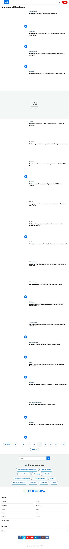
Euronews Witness (35, 402)
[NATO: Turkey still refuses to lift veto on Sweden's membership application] (48, 271)
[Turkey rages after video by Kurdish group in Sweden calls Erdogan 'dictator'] (48, 151)
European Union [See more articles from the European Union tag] (40, 478)
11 (23, 444)
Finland (31, 71)
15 (45, 444)
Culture (3, 517)
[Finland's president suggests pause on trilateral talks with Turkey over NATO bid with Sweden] (48, 40)
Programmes (5, 520)
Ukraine (31, 201)
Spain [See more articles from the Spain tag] (52, 478)
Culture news (33, 242)
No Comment (33, 342)
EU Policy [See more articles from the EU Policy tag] (44, 482)
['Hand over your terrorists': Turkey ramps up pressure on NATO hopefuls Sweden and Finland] (48, 131)
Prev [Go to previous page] (8, 444)
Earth (3, 509)
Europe (3, 501)
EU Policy (38, 505)
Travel (37, 513)
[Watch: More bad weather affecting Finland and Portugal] (48, 351)
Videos (38, 517)
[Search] (34, 458)
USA (30, 362)
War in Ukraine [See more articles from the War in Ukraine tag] (46, 469)
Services (4, 526)
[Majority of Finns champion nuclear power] (48, 411)
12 (28, 444)
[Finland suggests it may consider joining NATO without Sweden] (48, 61)
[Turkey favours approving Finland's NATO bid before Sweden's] (48, 20)
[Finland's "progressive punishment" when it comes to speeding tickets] (48, 231)
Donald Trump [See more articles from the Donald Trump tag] (24, 474)
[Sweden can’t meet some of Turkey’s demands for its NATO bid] (48, 171)
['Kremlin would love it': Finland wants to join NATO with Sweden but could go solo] (48, 81)
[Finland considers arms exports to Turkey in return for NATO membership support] (48, 391)
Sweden (32, 31)
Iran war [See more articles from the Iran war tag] (33, 482)
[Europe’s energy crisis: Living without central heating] (48, 291)
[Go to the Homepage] (6, 2)
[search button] (48, 458)
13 (34, 444)
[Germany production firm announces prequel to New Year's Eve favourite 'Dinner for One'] (48, 251)
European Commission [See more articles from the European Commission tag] (22, 478)
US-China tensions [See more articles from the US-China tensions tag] (19, 482)
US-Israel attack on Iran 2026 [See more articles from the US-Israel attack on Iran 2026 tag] (27, 469)
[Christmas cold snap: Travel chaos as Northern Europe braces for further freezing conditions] (48, 331)
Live (65, 2)
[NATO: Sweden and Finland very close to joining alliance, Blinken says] (48, 371)
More (3, 531)
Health (3, 513)
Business (4, 505)
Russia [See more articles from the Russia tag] (47, 474)
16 (50, 444)
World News (33, 11)
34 (63, 444)
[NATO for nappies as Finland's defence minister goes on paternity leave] (48, 311)
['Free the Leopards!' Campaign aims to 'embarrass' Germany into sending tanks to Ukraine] (48, 211)
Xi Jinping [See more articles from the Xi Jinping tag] (37, 474)
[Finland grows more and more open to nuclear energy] (48, 431)
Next (37, 509)
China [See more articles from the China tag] (54, 482)
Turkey (31, 121)
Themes (3, 497)
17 (56, 444)
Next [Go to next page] (33, 449)
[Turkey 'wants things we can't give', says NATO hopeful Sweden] (48, 191)
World (37, 501)
